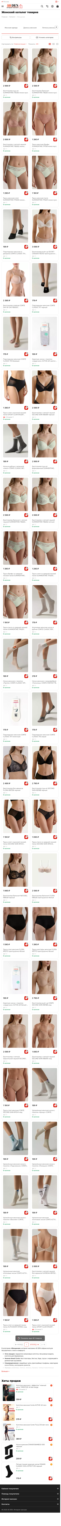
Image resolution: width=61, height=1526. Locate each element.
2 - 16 (43, 1344)
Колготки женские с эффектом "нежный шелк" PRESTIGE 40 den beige (31, 1386)
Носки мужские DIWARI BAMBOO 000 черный (30, 1445)
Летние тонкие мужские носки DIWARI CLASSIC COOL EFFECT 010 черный (30, 1465)
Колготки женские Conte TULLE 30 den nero (32, 1425)
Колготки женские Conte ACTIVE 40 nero (31, 1405)
